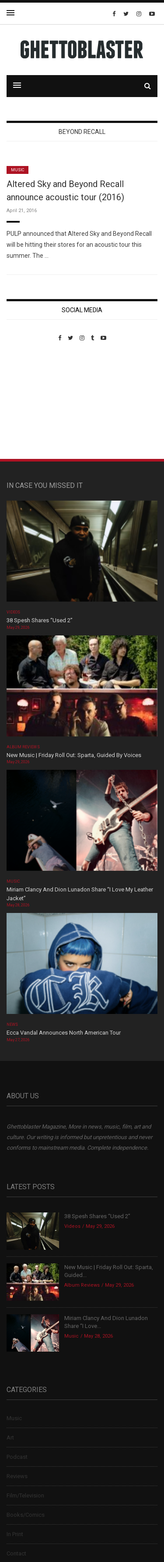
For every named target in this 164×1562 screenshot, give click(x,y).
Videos (13, 612)
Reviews (17, 1476)
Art (10, 1437)
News (12, 1024)
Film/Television (25, 1495)
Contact (16, 1553)
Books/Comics (26, 1514)
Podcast (17, 1457)
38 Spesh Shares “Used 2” (40, 620)
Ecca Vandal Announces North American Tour (64, 1032)
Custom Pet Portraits (32, 401)
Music (17, 170)
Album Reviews (23, 747)
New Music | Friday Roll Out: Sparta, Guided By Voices (74, 755)
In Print (15, 1534)
